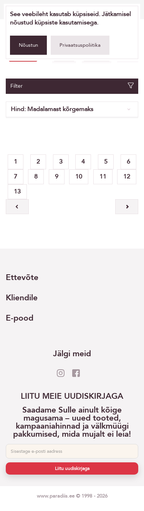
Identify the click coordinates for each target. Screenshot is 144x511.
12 (126, 176)
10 (78, 176)
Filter (72, 86)
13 (17, 191)
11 (102, 176)
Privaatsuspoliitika (80, 45)
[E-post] (72, 451)
